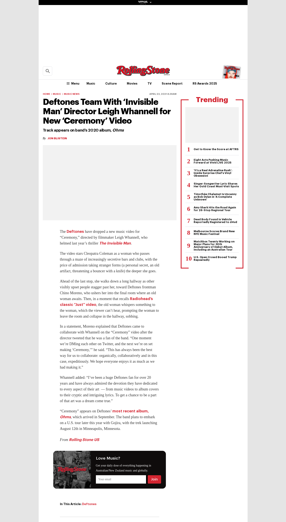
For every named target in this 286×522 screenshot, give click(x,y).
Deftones (75, 231)
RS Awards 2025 (205, 83)
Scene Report (172, 83)
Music (90, 83)
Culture (111, 83)
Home (46, 94)
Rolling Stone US (84, 440)
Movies (132, 83)
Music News (72, 94)
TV (149, 83)
